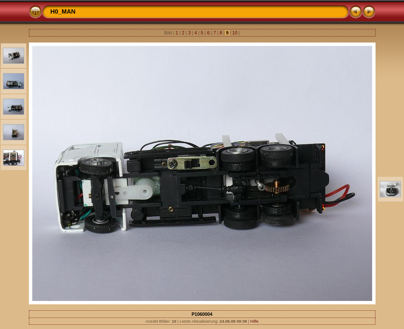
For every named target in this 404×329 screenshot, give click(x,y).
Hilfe (254, 321)
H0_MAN (63, 11)
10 (235, 32)
